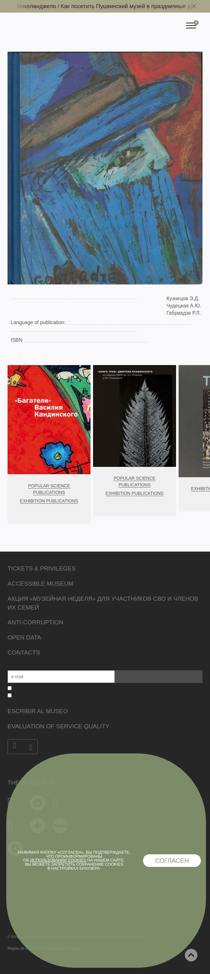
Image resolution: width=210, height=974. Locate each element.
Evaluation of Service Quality (58, 726)
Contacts (24, 652)
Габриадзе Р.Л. (183, 313)
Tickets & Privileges (41, 568)
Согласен (172, 860)
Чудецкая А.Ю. (183, 305)
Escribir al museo (38, 711)
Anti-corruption (35, 622)
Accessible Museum (40, 583)
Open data (24, 637)
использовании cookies (58, 860)
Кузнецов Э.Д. (182, 298)
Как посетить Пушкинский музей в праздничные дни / (133, 6)
